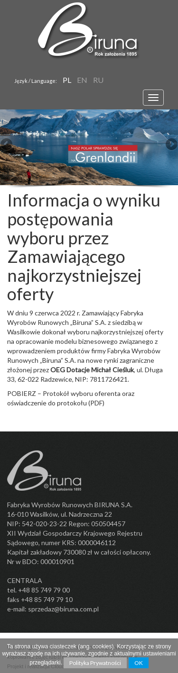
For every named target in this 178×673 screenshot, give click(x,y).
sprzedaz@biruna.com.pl (63, 609)
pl (67, 79)
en (82, 79)
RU (98, 79)
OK (138, 662)
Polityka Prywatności (95, 662)
